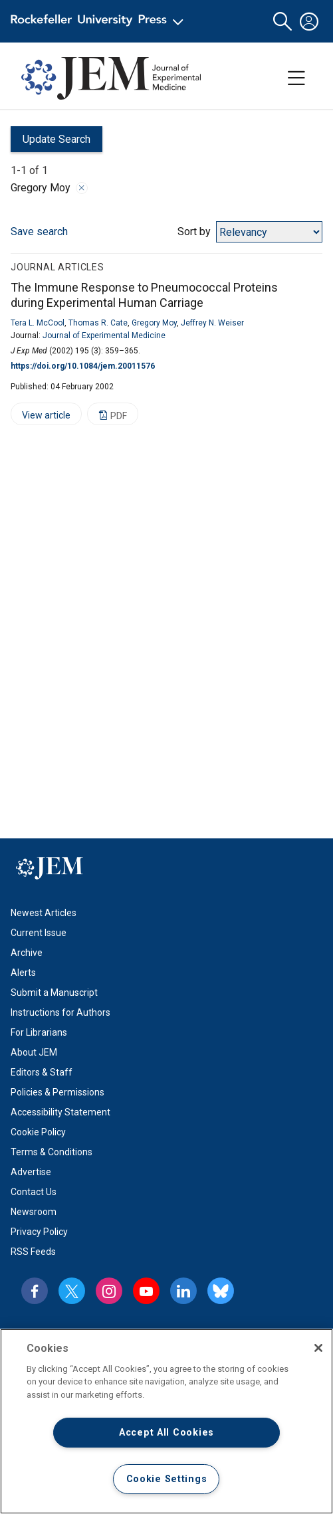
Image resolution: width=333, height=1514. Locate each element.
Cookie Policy (38, 1132)
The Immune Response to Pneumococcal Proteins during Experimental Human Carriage (144, 295)
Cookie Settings (166, 1479)
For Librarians (39, 1032)
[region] (166, 1421)
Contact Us (33, 1191)
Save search (39, 231)
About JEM (34, 1052)
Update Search (50, 142)
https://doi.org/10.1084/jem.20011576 (83, 366)
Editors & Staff (41, 1072)
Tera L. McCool (37, 323)
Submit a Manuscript (54, 992)
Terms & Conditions (51, 1152)
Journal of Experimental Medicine (104, 335)
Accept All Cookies (166, 1432)
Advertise (31, 1172)
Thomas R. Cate (98, 323)
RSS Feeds (33, 1251)
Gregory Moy (154, 323)
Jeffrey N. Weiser (212, 323)
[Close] (318, 1348)
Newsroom (33, 1211)
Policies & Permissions (57, 1092)
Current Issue (38, 932)
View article (40, 417)
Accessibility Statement (60, 1112)
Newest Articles (43, 912)
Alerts (23, 972)
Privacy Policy (39, 1231)
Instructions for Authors (60, 1012)
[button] (282, 21)
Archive (27, 952)
